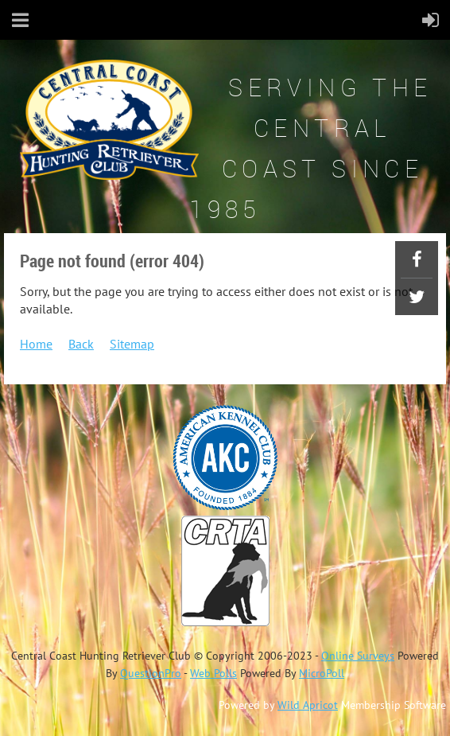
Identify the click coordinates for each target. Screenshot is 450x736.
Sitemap (132, 344)
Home (36, 344)
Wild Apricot (307, 705)
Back (81, 344)
